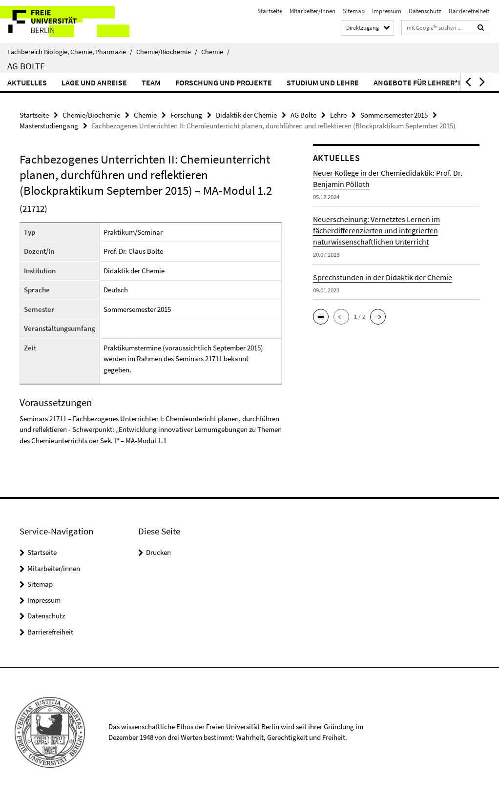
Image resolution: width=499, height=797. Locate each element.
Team (151, 82)
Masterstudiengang (49, 125)
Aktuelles (27, 82)
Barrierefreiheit (469, 11)
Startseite (269, 11)
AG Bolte (26, 66)
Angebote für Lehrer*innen (427, 82)
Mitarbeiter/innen (312, 11)
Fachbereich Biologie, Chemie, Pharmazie (69, 51)
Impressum (386, 11)
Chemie (215, 51)
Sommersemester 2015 (394, 115)
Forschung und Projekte (223, 82)
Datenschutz (425, 11)
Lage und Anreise (94, 82)
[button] (467, 82)
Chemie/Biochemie (166, 51)
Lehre (338, 115)
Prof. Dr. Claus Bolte (133, 251)
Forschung (186, 115)
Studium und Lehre (323, 82)
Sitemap (354, 11)
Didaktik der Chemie (246, 115)
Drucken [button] (158, 552)
